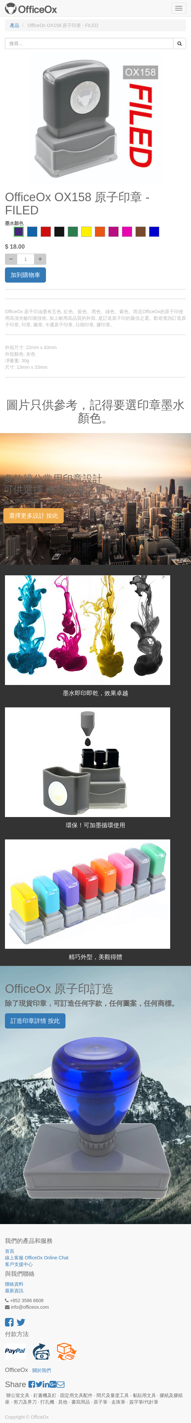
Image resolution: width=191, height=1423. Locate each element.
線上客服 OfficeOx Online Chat (36, 1257)
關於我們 (41, 1370)
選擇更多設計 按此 (33, 515)
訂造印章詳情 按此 (35, 1021)
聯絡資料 (14, 1284)
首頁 (9, 1251)
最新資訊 (14, 1290)
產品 (14, 25)
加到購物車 (25, 275)
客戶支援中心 (19, 1264)
